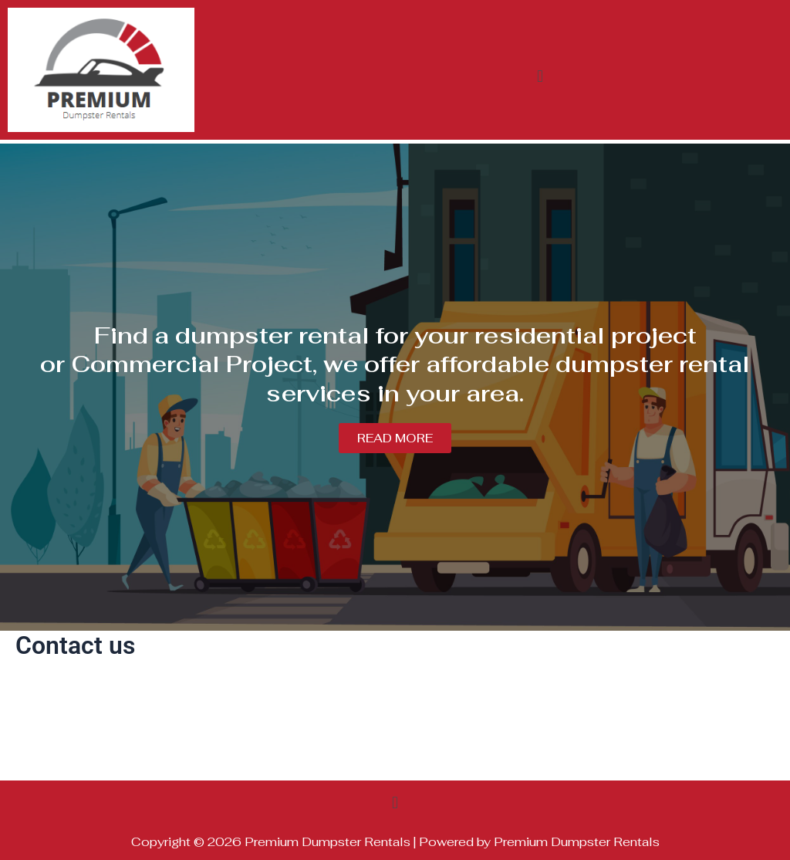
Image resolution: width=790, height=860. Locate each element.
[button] (540, 76)
